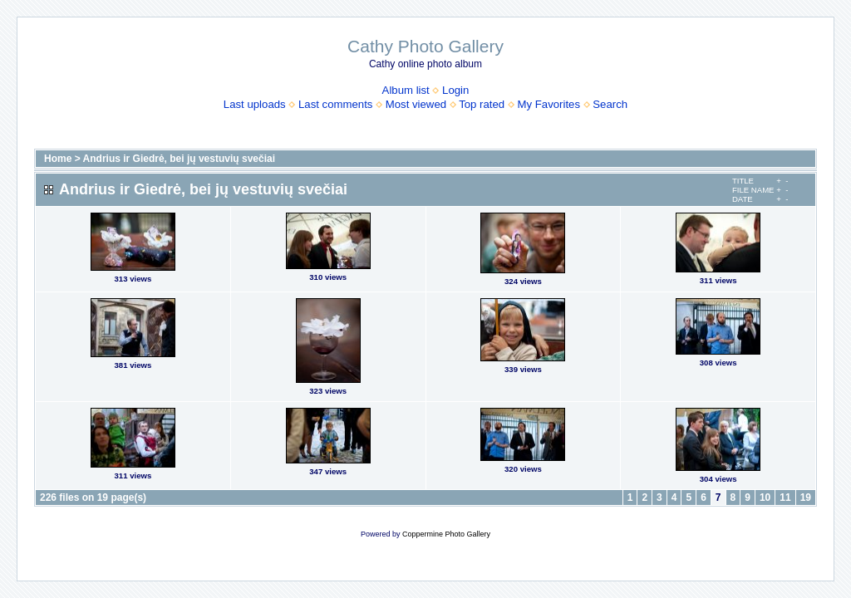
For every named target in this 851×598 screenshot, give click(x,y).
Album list (406, 90)
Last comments (335, 104)
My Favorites (549, 104)
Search (610, 104)
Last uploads (255, 104)
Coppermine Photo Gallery (446, 534)
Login (455, 90)
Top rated (481, 104)
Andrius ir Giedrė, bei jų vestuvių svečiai (179, 158)
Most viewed (416, 104)
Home (57, 158)
